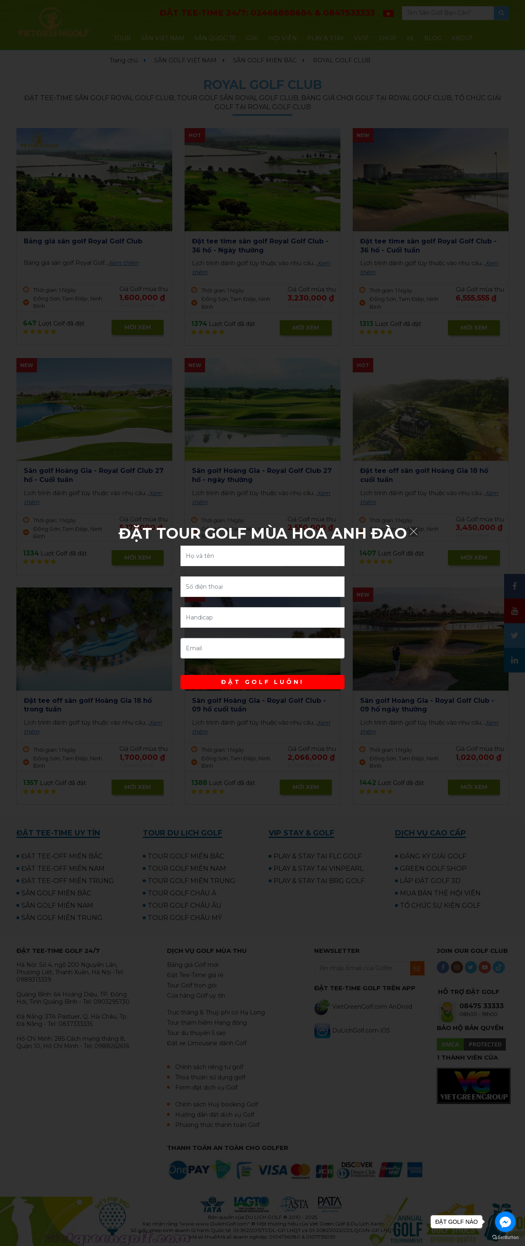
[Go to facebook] (505, 1222)
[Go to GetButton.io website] (505, 1237)
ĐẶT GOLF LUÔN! (262, 682)
